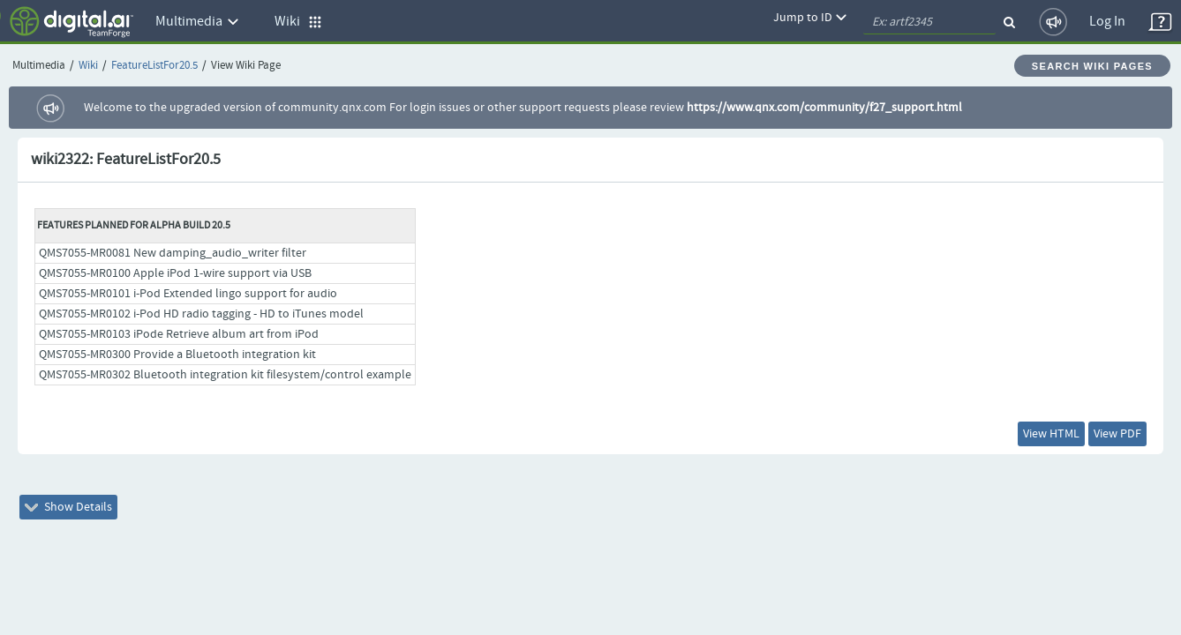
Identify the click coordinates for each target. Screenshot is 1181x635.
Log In (1107, 21)
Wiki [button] (298, 21)
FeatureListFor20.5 (154, 65)
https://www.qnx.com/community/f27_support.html (824, 108)
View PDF (1105, 437)
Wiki (88, 65)
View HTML (1014, 437)
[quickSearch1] (929, 22)
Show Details (80, 518)
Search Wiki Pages (1092, 66)
